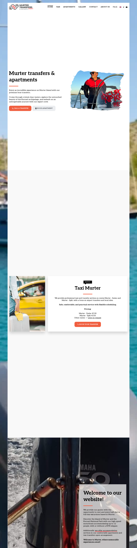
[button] (123, 7)
